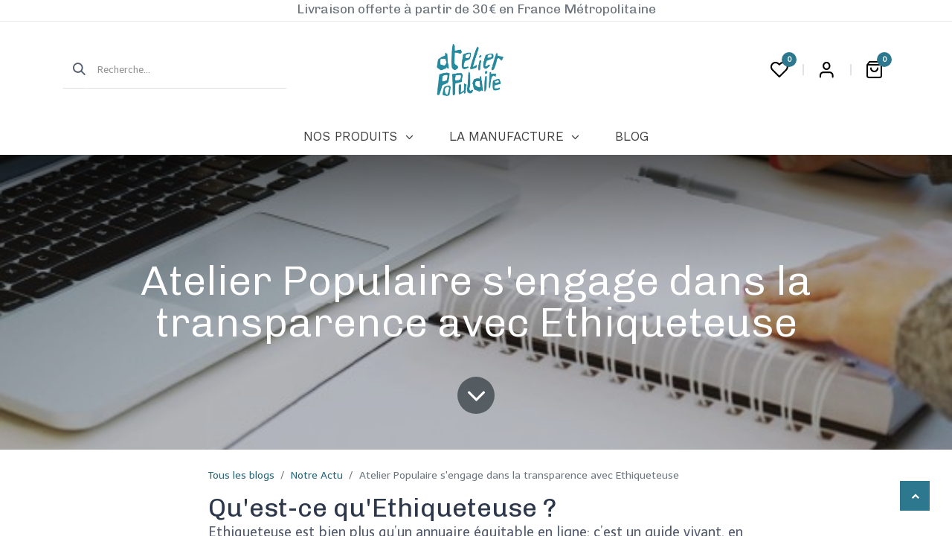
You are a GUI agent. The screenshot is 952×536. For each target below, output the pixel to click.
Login (826, 70)
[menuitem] (358, 137)
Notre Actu (317, 475)
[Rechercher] (74, 70)
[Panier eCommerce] (874, 70)
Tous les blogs (241, 475)
